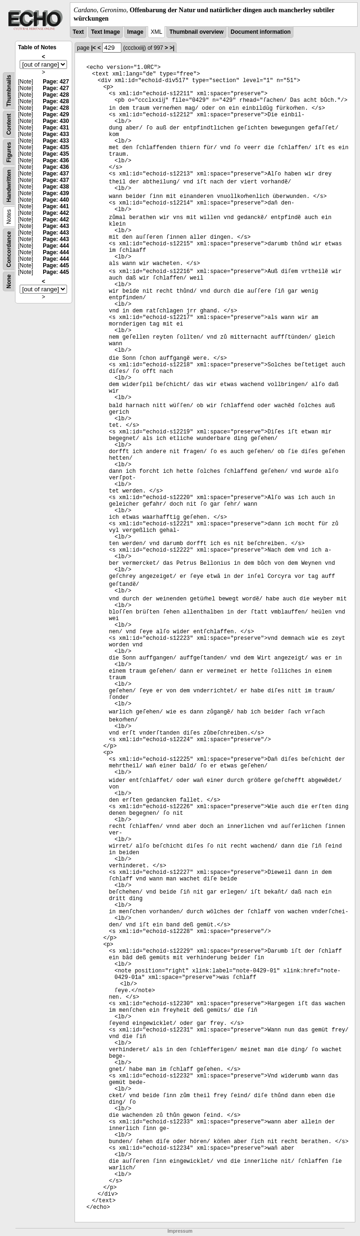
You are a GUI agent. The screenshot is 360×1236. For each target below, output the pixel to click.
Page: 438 (56, 186)
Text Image (105, 32)
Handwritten (9, 186)
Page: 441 (56, 206)
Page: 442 (56, 213)
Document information (261, 32)
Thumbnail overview (196, 32)
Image (135, 32)
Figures (9, 152)
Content (9, 124)
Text (78, 32)
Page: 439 (56, 193)
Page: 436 (56, 160)
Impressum (179, 1231)
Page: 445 (56, 265)
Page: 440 (56, 200)
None (9, 281)
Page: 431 (56, 127)
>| (172, 48)
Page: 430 (56, 121)
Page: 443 (56, 226)
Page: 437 (56, 173)
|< (93, 48)
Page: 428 (56, 94)
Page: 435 (56, 147)
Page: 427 (56, 81)
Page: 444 (56, 246)
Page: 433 (56, 134)
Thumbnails (9, 90)
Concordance (9, 249)
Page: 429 (56, 114)
